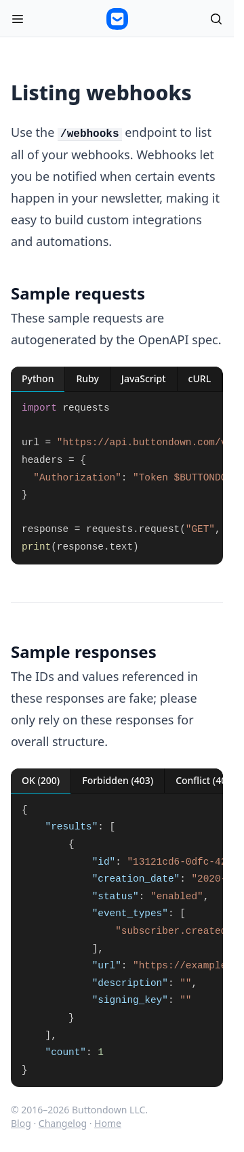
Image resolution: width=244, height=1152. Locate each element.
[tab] (38, 379)
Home (107, 1123)
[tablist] (117, 379)
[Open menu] (17, 19)
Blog (21, 1123)
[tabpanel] (117, 478)
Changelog (63, 1123)
